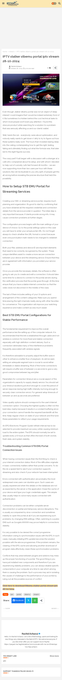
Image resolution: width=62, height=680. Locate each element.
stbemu (27, 594)
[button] (54, 3)
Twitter (28, 600)
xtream (11, 52)
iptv (12, 594)
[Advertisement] (31, 27)
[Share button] (41, 600)
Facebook (20, 600)
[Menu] (3, 3)
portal (19, 594)
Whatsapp (35, 600)
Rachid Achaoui (30, 633)
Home (5, 52)
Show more (54, 656)
